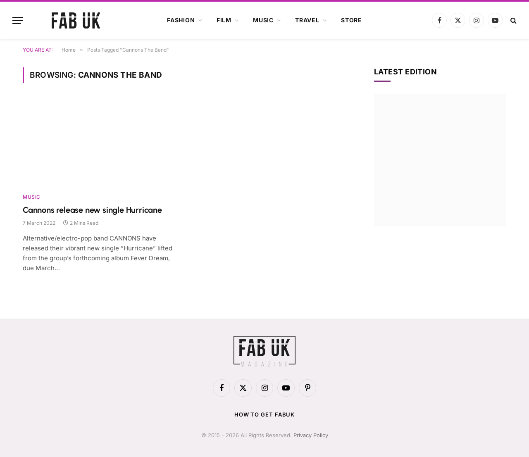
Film (224, 20)
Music (263, 20)
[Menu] (17, 20)
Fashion (181, 20)
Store (351, 20)
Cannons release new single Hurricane (92, 210)
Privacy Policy (310, 435)
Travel (307, 20)
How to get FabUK (264, 414)
